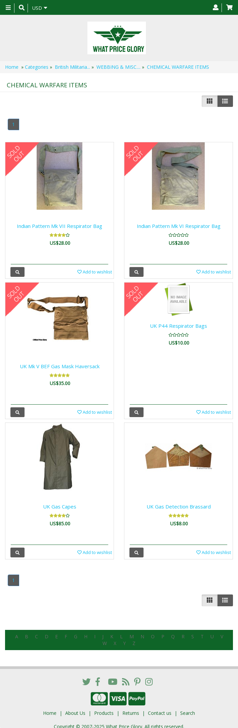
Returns (130, 707)
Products (104, 707)
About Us (75, 707)
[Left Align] (209, 101)
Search (187, 707)
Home (11, 67)
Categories (36, 67)
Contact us (159, 707)
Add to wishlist (94, 272)
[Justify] (225, 101)
